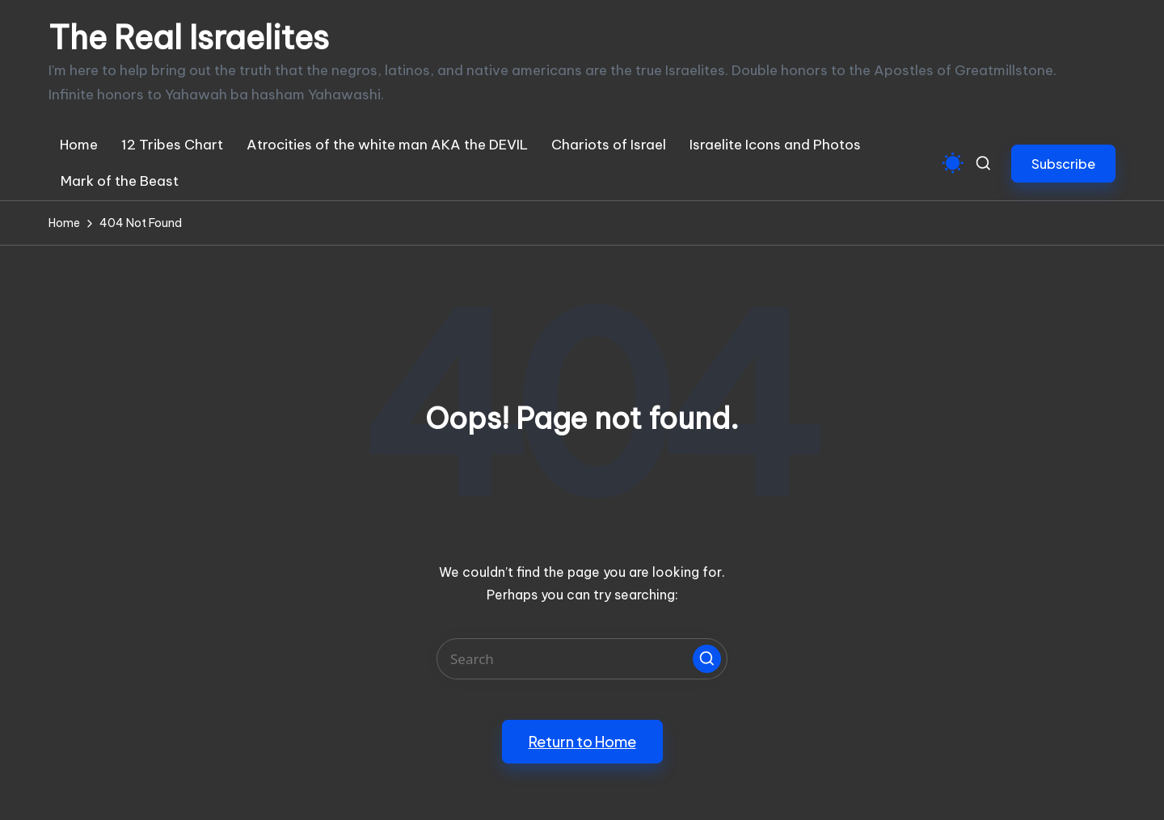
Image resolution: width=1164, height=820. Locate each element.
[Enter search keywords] (582, 658)
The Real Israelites (188, 38)
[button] (1063, 164)
